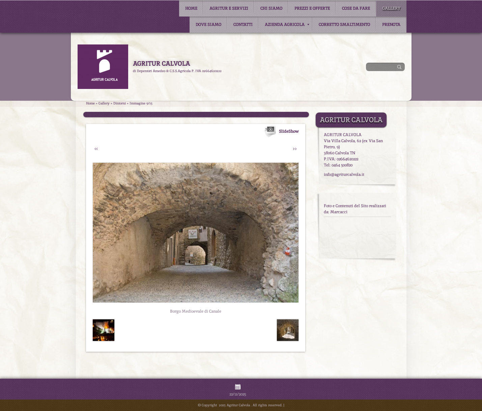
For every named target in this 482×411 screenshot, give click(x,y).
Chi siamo (271, 8)
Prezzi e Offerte (312, 8)
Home (191, 8)
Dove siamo (208, 24)
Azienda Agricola (287, 24)
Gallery (391, 8)
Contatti (243, 24)
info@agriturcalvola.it (344, 174)
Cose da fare (356, 8)
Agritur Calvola (161, 63)
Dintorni (119, 103)
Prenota (391, 24)
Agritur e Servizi (228, 8)
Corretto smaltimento (344, 24)
